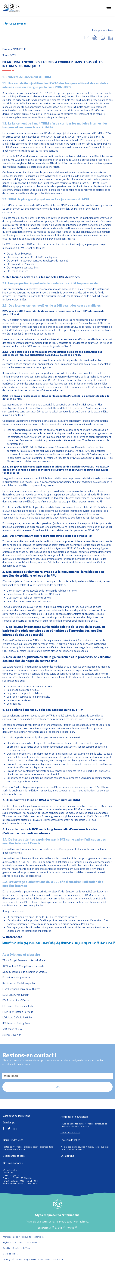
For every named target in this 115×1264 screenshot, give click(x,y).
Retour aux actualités (15, 24)
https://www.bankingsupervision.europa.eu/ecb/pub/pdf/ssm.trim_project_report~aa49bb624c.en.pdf (58, 943)
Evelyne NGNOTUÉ (14, 49)
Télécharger (9, 1122)
